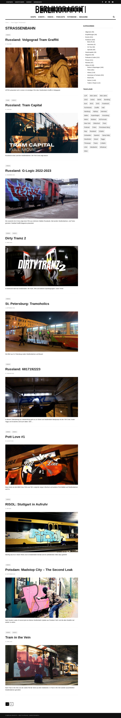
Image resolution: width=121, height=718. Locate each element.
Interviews (90, 44)
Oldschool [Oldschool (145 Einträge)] (96, 123)
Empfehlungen (89, 34)
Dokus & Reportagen (93, 67)
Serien (8, 233)
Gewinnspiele (89, 52)
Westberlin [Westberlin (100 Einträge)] (93, 147)
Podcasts (60, 17)
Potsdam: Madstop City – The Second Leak (39, 570)
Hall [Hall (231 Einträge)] (103, 107)
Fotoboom (72, 17)
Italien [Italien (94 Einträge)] (86, 115)
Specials (90, 49)
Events (41, 17)
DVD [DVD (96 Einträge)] (97, 103)
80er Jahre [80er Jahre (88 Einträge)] (93, 95)
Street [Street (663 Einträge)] (96, 139)
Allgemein (88, 32)
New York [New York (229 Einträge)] (87, 123)
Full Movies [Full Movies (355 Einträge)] (88, 107)
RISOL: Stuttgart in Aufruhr (26, 504)
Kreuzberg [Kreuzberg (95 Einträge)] (105, 115)
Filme (7, 100)
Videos (50, 17)
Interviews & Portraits (93, 75)
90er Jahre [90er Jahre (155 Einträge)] (103, 95)
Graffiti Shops (19, 2)
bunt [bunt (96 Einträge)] (85, 103)
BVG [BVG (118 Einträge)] (91, 103)
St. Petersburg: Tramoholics (27, 304)
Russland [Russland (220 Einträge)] (93, 131)
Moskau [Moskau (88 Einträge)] (93, 119)
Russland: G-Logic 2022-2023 (28, 170)
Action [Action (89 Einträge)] (92, 99)
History (89, 72)
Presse (87, 60)
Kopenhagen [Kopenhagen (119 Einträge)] (95, 115)
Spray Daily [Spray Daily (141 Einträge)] (106, 135)
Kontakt (28, 2)
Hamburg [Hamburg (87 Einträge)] (87, 111)
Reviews (87, 62)
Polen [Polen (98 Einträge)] (94, 127)
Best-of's (90, 42)
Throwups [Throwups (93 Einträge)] (87, 143)
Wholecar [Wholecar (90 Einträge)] (103, 147)
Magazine (83, 17)
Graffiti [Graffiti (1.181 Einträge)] (97, 107)
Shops (33, 17)
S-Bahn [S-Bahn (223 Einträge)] (101, 131)
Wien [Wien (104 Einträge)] (86, 151)
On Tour (89, 47)
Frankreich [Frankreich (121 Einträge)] (105, 103)
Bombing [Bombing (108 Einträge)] (107, 99)
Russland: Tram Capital (23, 105)
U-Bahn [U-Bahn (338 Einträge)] (103, 143)
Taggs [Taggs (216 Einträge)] (103, 139)
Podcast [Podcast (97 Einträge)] (87, 127)
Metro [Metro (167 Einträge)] (86, 119)
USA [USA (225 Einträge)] (85, 147)
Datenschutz (38, 2)
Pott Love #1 (15, 437)
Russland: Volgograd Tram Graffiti (32, 40)
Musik (89, 77)
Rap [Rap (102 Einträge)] (85, 131)
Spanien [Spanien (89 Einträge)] (96, 135)
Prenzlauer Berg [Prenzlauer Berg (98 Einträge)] (104, 127)
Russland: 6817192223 (22, 369)
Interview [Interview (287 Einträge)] (104, 111)
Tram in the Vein (18, 637)
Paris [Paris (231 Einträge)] (104, 123)
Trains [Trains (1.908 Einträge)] (96, 143)
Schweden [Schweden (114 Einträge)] (87, 135)
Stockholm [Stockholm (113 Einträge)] (87, 139)
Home (7, 22)
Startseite (9, 2)
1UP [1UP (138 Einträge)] (85, 95)
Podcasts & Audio (90, 57)
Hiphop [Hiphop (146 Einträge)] (95, 111)
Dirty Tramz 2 (15, 238)
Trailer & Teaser (92, 83)
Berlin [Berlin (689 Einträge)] (99, 99)
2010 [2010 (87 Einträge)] (85, 99)
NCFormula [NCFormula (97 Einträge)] (102, 119)
